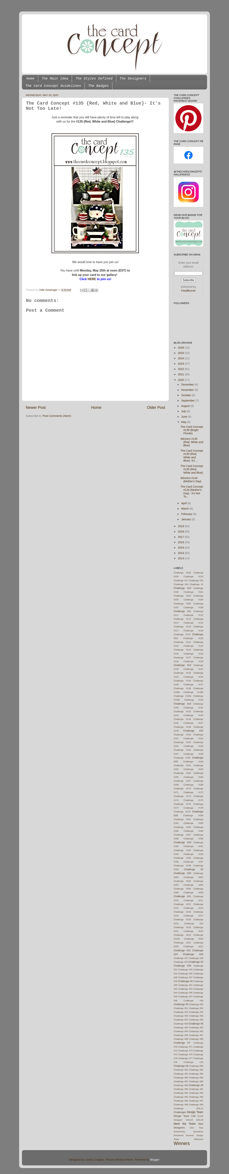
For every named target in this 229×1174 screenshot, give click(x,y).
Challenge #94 (181, 1097)
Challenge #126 (193, 654)
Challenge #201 (193, 877)
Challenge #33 (185, 969)
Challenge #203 (182, 881)
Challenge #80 (196, 1066)
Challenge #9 (196, 1085)
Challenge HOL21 (188, 1108)
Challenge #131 (193, 669)
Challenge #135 (182, 681)
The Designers (133, 78)
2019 (181, 526)
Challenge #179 (182, 812)
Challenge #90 (181, 1089)
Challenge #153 (182, 742)
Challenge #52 (196, 1008)
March (185, 508)
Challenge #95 (196, 1097)
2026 (181, 347)
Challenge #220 (182, 927)
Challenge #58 (196, 1020)
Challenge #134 (193, 677)
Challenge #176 (182, 804)
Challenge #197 (193, 862)
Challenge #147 (193, 723)
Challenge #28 (196, 958)
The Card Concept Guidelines (53, 86)
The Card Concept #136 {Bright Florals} (192, 430)
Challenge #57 (181, 1020)
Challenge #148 (182, 727)
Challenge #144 (193, 715)
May (184, 422)
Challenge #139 (193, 700)
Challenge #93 (196, 1093)
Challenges (180, 1112)
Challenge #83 (181, 1074)
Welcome (198, 1139)
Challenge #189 (193, 838)
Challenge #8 (181, 1065)
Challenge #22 (193, 923)
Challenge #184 (182, 827)
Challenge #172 (193, 792)
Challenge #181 (182, 819)
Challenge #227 (193, 946)
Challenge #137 (193, 684)
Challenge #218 (182, 919)
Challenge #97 (196, 1101)
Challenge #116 (182, 626)
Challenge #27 (181, 958)
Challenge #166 (193, 777)
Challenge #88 (196, 1081)
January (186, 519)
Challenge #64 (181, 1031)
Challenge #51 (181, 1008)
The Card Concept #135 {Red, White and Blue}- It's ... (192, 455)
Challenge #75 (185, 1054)
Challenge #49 (193, 1000)
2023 (181, 363)
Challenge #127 (182, 657)
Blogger (154, 1159)
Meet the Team (185, 1123)
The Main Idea (55, 78)
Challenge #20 (182, 873)
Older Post (156, 407)
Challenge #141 (193, 708)
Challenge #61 (181, 584)
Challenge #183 (193, 823)
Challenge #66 (181, 1035)
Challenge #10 (182, 588)
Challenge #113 (182, 619)
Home (30, 78)
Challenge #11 (182, 611)
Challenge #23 (182, 950)
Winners (182, 1143)
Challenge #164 (182, 773)
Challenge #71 (185, 1047)
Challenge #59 (181, 1024)
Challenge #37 (185, 977)
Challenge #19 (182, 842)
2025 (181, 352)
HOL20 (199, 1120)
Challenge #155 (193, 746)
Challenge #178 (193, 808)
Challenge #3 (196, 961)
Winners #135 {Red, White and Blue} (192, 442)
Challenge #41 (185, 985)
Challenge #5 (181, 1004)
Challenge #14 (182, 703)
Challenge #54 (196, 1012)
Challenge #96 (181, 1101)
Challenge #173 (182, 796)
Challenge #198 (182, 865)
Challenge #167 (182, 781)
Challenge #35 (185, 973)
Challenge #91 (196, 1089)
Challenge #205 (193, 885)
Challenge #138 (182, 688)
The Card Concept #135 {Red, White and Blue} (192, 469)
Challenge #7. (182, 1042)
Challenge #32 (196, 580)
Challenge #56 (196, 1016)
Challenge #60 (181, 1027)
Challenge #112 (193, 615)
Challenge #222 (193, 931)
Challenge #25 (193, 954)
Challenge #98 (181, 1104)
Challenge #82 (196, 1070)
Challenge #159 (182, 758)
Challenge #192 (182, 850)
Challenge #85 (181, 1077)
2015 (181, 547)
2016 (181, 542)
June (184, 416)
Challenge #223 (182, 935)
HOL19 (189, 1120)
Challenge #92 (181, 1093)
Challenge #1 (196, 584)
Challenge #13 (182, 665)
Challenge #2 (193, 869)
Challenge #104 (193, 599)
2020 (181, 379)
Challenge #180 (193, 815)
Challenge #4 (185, 981)
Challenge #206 (182, 889)
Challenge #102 (182, 596)
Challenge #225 (182, 942)
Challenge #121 (182, 642)
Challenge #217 (193, 916)
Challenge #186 (193, 831)
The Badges (98, 86)
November (188, 389)
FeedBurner (188, 290)
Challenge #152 (193, 738)
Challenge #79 (193, 1062)
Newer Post (36, 407)
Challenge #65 (196, 1031)
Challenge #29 (181, 962)
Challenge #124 (182, 650)
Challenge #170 (182, 788)
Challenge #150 (182, 734)
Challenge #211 (193, 900)
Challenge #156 (182, 750)
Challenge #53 (181, 1012)
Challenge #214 (193, 908)
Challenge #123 (193, 646)
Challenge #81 (181, 1070)
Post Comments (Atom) (57, 415)
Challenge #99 (196, 1104)
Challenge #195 (182, 858)
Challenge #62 (196, 1027)
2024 (181, 358)
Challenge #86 (196, 1077)
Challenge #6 (196, 1023)
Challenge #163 (193, 769)
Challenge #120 (193, 638)
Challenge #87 (181, 1081)
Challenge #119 (182, 634)
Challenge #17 (181, 580)
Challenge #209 (193, 892)
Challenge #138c (182, 696)
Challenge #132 (182, 673)
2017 (181, 536)
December (188, 384)
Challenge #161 (182, 765)
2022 (181, 369)
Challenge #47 (185, 996)
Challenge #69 (196, 1039)
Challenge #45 (185, 993)
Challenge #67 (196, 1035)
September (188, 400)
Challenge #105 (182, 603)
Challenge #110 (193, 576)
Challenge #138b (193, 692)
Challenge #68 (181, 1039)
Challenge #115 (193, 623)
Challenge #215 (182, 912)
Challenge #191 (193, 846)
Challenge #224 (193, 939)
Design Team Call (184, 1116)
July (184, 411)
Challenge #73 (185, 1051)
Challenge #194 (193, 854)
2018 (181, 531)
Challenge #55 (181, 1016)
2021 (181, 374)
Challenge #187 (182, 835)
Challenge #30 (182, 965)
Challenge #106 (182, 573)
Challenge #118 (193, 630)
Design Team (195, 1112)
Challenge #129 (193, 661)
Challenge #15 (193, 730)
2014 (181, 552)
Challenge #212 (182, 904)
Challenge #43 (185, 989)
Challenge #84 (196, 1074)
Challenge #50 (196, 1004)
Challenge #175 (193, 800)
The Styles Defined (93, 78)
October (186, 395)
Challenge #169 (193, 785)
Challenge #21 (182, 896)
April (184, 503)
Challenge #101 (193, 592)
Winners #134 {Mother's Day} (191, 479)
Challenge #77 (185, 1058)
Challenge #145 (182, 719)
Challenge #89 (181, 1085)
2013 (181, 558)
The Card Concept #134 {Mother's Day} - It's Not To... (192, 491)
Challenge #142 (182, 711)
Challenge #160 (193, 761)
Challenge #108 (193, 607)
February (187, 513)
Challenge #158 (193, 754)
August (186, 405)
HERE (92, 279)
